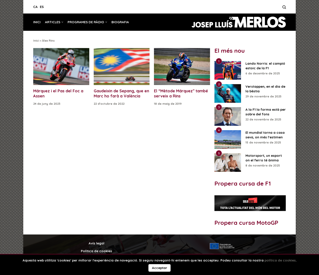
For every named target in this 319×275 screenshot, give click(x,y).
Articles (52, 22)
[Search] (284, 8)
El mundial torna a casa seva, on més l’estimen (265, 134)
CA (35, 7)
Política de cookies (96, 251)
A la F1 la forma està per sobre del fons (265, 111)
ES (42, 7)
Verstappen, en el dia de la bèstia (265, 88)
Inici (37, 22)
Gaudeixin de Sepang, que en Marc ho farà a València (121, 93)
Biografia (120, 22)
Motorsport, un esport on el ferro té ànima (263, 157)
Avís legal (96, 243)
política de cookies (280, 260)
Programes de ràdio (86, 22)
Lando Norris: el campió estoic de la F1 (265, 65)
